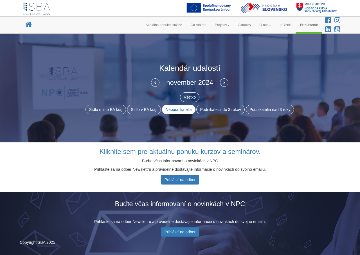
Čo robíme (198, 25)
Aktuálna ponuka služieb (164, 25)
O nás (265, 25)
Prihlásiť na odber (180, 179)
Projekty (222, 25)
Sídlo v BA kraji (144, 109)
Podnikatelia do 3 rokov (220, 109)
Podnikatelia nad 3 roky (270, 109)
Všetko (190, 97)
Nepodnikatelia (179, 109)
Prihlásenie (309, 25)
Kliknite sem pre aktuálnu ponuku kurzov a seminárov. (179, 151)
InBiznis (285, 25)
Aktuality (244, 25)
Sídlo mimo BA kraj (105, 109)
